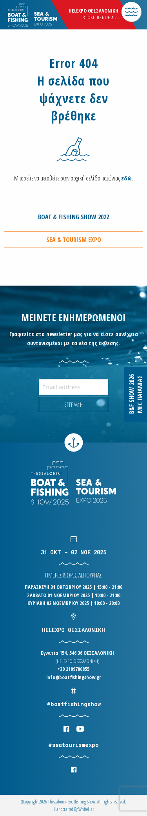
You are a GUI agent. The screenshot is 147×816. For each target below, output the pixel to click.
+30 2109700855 (73, 668)
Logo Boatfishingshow (46, 15)
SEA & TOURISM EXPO (73, 239)
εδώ (126, 178)
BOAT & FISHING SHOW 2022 (73, 217)
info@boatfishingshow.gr (73, 677)
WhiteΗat (86, 809)
